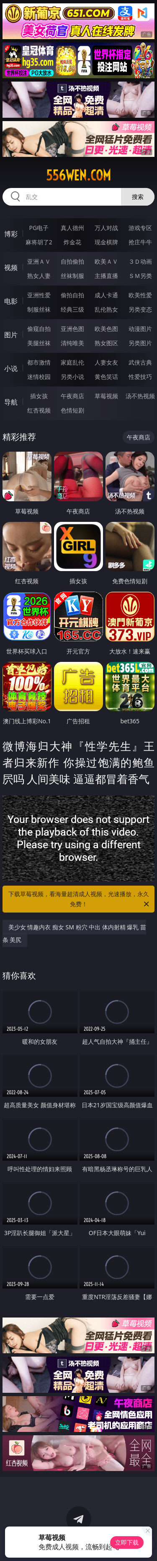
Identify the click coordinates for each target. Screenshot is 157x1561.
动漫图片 (140, 329)
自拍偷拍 (72, 261)
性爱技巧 (140, 377)
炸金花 (72, 242)
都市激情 (39, 362)
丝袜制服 (72, 276)
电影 (11, 301)
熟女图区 (106, 343)
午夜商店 (72, 396)
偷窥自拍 (39, 329)
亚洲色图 (72, 329)
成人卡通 (106, 295)
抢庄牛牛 (140, 242)
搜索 (138, 197)
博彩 (11, 233)
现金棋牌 (106, 242)
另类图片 (140, 343)
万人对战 (106, 228)
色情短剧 (72, 410)
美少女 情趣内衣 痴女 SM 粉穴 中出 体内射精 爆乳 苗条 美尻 (75, 933)
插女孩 (39, 396)
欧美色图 (106, 329)
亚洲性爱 (39, 295)
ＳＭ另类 (140, 276)
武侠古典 (140, 362)
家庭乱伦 (72, 362)
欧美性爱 (140, 295)
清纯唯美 (72, 343)
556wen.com (78, 175)
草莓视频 (106, 396)
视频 (11, 267)
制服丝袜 (39, 309)
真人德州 (72, 228)
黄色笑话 (106, 377)
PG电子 (39, 228)
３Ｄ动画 (140, 261)
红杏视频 (39, 410)
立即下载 (127, 1542)
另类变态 (140, 309)
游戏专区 (140, 228)
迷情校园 (39, 377)
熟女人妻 (39, 276)
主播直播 (106, 276)
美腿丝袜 (39, 343)
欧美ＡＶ (106, 261)
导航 (11, 402)
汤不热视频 (140, 396)
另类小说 (72, 377)
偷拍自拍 (72, 295)
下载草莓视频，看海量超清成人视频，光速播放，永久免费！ (79, 899)
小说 (11, 368)
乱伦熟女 (106, 309)
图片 (11, 334)
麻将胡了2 (39, 242)
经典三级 (72, 309)
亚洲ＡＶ (39, 261)
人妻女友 (106, 362)
